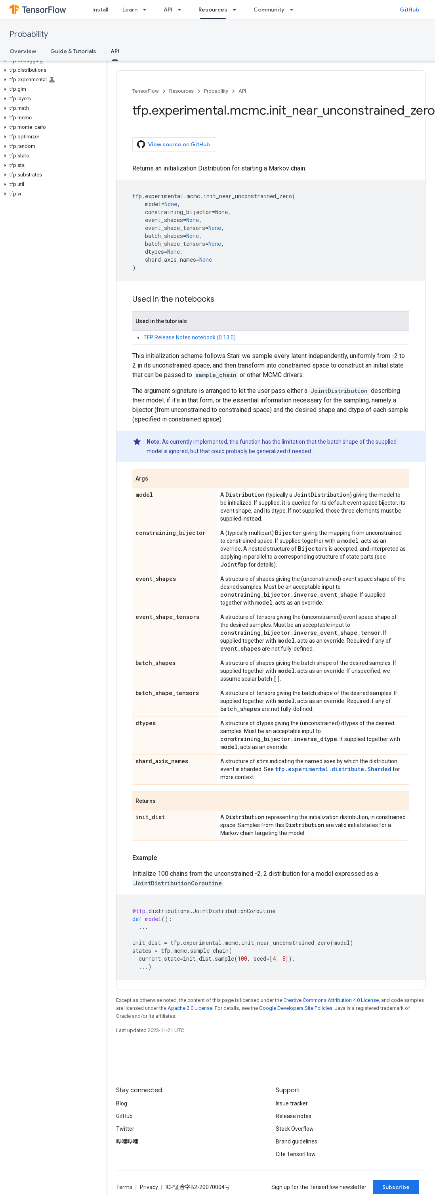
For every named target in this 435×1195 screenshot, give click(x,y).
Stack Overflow (295, 1129)
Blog (121, 1103)
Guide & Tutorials (73, 51)
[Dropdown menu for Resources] (236, 9)
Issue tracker (292, 1103)
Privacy (149, 1187)
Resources (181, 91)
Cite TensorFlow (296, 1154)
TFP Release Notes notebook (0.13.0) (189, 337)
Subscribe (396, 1187)
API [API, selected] (115, 51)
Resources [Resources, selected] (212, 9)
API (168, 9)
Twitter (125, 1129)
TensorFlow (145, 91)
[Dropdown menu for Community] (293, 9)
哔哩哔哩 (127, 1141)
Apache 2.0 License (190, 1008)
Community (269, 9)
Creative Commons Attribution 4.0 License (331, 1000)
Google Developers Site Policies (295, 1008)
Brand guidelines (296, 1141)
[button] (51, 60)
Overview (23, 51)
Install (100, 9)
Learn (129, 9)
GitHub (409, 9)
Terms (124, 1187)
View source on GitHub (173, 144)
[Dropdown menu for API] (181, 9)
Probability (29, 34)
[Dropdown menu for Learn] (146, 9)
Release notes (293, 1116)
